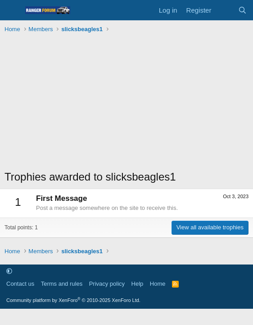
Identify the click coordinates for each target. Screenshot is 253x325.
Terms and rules (61, 283)
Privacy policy (107, 283)
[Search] (242, 10)
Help (137, 283)
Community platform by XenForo (73, 300)
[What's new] (224, 10)
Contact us (20, 283)
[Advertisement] (126, 104)
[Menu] (12, 10)
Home (158, 283)
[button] (9, 271)
